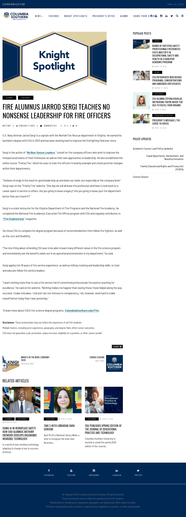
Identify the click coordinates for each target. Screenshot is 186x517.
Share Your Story (144, 16)
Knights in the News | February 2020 (36, 360)
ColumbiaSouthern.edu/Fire (82, 310)
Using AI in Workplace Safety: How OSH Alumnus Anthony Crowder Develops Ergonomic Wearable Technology (20, 433)
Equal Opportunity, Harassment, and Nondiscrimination (165, 157)
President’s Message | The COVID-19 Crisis (166, 121)
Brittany (7, 125)
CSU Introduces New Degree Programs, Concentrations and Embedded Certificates (167, 80)
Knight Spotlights (75, 16)
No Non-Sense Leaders (41, 152)
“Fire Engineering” (14, 218)
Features (54, 16)
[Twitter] (172, 15)
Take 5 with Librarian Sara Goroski (59, 427)
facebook (49, 472)
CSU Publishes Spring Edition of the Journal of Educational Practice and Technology (103, 429)
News (38, 16)
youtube (71, 472)
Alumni (124, 16)
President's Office (164, 115)
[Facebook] (151, 15)
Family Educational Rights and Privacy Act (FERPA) (162, 167)
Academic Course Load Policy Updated (153, 148)
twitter (138, 472)
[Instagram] (161, 15)
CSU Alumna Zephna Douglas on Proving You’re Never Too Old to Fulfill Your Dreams (167, 102)
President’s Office (103, 16)
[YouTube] (156, 15)
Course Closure (89, 359)
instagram (94, 472)
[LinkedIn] (166, 15)
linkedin (116, 472)
